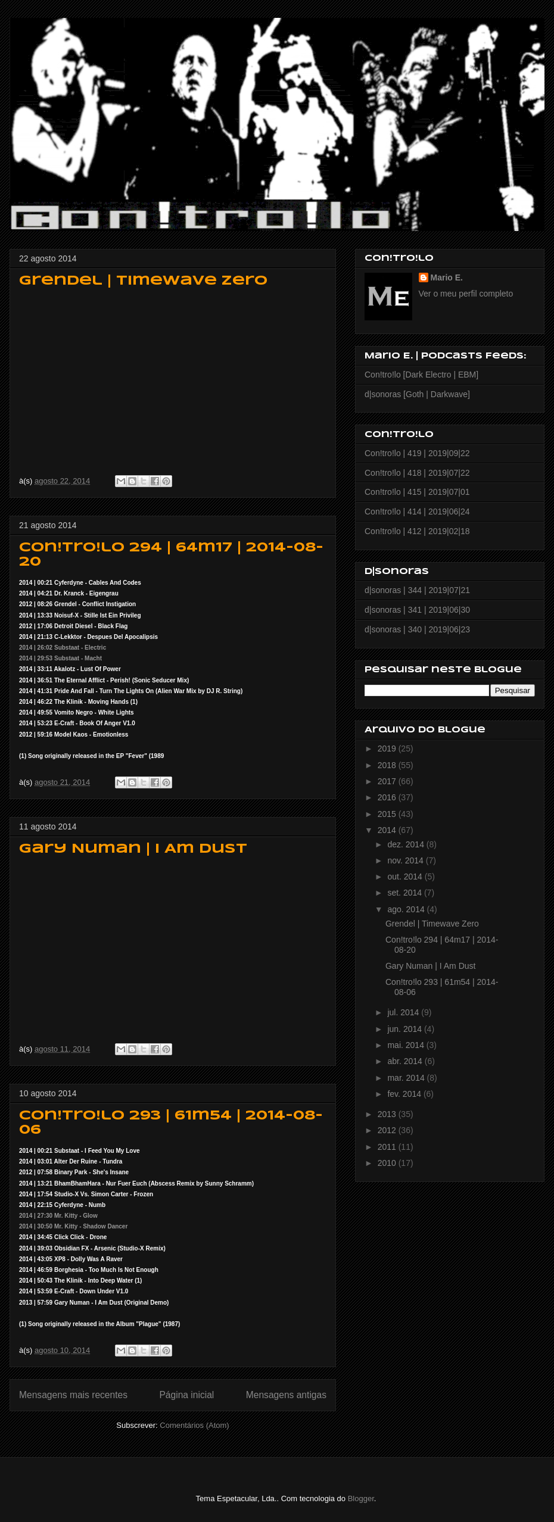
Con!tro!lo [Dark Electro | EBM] (421, 374)
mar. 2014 (407, 1078)
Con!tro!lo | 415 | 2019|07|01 (417, 492)
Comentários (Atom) (194, 1425)
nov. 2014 (406, 860)
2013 (388, 1114)
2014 (388, 830)
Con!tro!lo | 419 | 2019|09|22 (417, 453)
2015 (388, 814)
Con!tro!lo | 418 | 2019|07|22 (417, 473)
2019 (388, 748)
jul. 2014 (404, 1012)
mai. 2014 (406, 1045)
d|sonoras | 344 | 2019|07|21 (417, 590)
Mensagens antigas (286, 1395)
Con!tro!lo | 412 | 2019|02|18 (417, 531)
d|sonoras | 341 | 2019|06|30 (417, 610)
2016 (388, 797)
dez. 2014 (406, 844)
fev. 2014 (405, 1094)
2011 (388, 1147)
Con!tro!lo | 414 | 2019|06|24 (417, 511)
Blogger (361, 1498)
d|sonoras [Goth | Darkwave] (417, 394)
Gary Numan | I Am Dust (133, 849)
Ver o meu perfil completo (466, 293)
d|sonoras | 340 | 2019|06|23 (417, 629)
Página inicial (186, 1395)
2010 (388, 1163)
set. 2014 (405, 892)
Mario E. (447, 277)
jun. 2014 (405, 1029)
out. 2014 (405, 876)
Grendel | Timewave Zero (143, 281)
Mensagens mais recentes (73, 1395)
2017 (388, 781)
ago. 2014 (407, 909)
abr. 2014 (405, 1061)
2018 (388, 765)
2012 (388, 1130)
